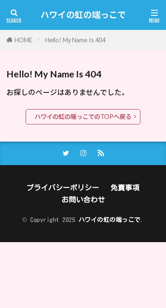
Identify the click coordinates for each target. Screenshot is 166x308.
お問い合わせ (83, 199)
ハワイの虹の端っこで (83, 15)
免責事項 (125, 187)
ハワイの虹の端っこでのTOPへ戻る (83, 116)
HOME (23, 40)
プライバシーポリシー (62, 187)
